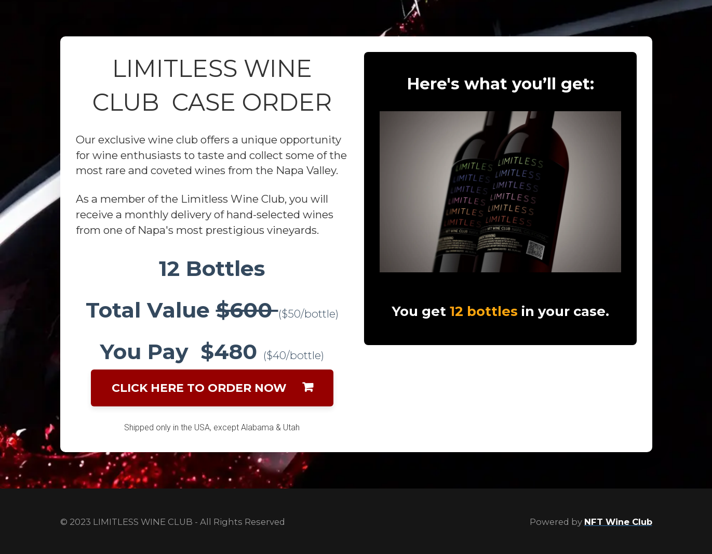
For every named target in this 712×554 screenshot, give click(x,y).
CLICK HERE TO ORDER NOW (212, 388)
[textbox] (212, 310)
